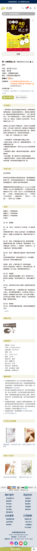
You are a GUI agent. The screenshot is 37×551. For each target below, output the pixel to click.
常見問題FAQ (10, 498)
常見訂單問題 (15, 388)
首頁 (4, 13)
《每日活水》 (28, 522)
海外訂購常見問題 (26, 411)
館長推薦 (28, 501)
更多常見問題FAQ (10, 413)
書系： (4, 75)
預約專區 (8, 525)
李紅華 (9, 71)
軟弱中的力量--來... (26, 477)
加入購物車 (8, 97)
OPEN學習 (27, 527)
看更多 (6, 311)
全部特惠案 (9, 522)
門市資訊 (9, 504)
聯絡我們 (9, 501)
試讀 (18, 54)
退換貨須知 (23, 409)
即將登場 (28, 509)
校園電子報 (27, 519)
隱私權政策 (9, 512)
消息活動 (9, 509)
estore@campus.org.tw (21, 535)
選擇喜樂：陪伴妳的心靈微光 (12, 445)
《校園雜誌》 (28, 525)
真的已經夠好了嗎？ (29, 444)
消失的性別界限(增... (10, 477)
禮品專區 (28, 504)
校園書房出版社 (13, 73)
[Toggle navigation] (35, 8)
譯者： (4, 71)
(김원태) (14, 68)
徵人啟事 (9, 507)
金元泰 (9, 68)
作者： (4, 68)
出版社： (5, 73)
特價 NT (4, 78)
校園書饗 (28, 507)
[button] (22, 8)
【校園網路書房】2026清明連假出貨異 (18, 2)
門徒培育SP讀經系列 (13, 75)
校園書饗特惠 (10, 519)
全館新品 (28, 498)
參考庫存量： (6, 88)
